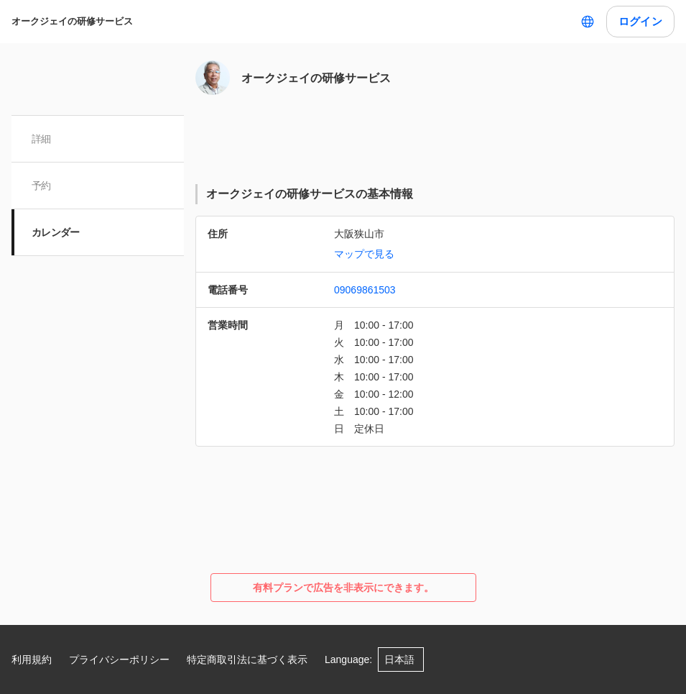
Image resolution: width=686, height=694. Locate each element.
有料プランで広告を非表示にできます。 (343, 587)
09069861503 (365, 290)
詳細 (41, 139)
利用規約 (31, 659)
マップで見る (364, 254)
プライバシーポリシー (119, 659)
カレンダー (56, 232)
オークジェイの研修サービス (72, 21)
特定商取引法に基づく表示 (247, 659)
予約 (41, 185)
